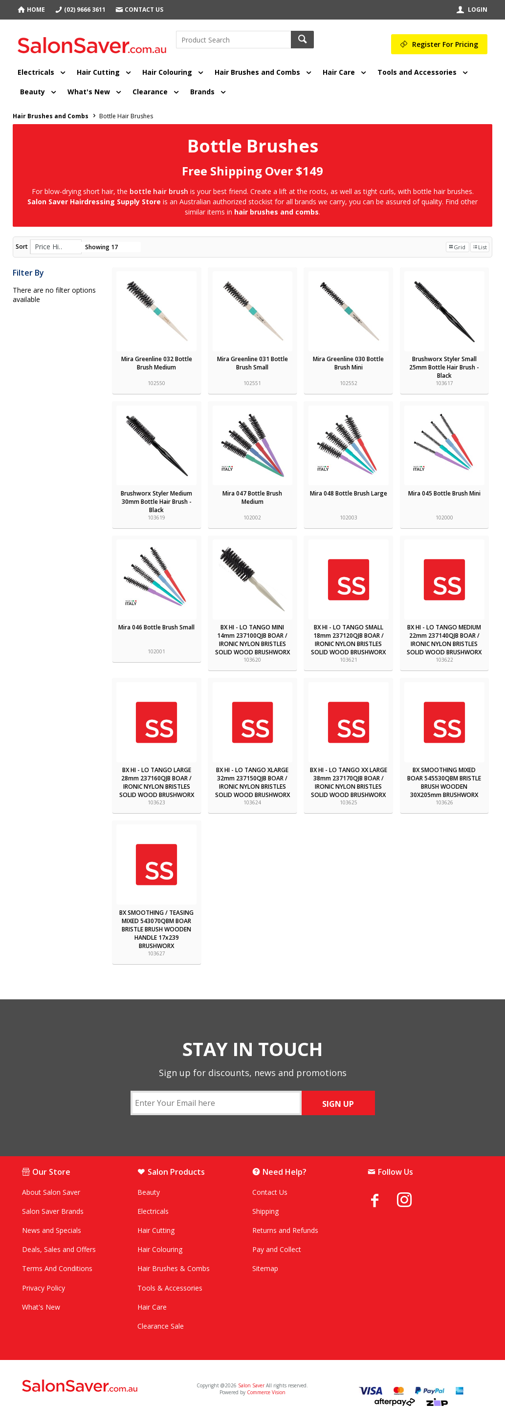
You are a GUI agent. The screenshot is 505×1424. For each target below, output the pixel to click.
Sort (22, 246)
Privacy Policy (43, 1288)
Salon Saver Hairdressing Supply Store (94, 201)
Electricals (36, 72)
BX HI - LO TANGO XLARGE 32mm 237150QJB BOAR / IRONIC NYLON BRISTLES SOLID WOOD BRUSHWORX (252, 782)
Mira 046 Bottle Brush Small (156, 627)
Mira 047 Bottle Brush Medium (252, 497)
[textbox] (233, 39)
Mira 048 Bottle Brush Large (348, 493)
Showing (101, 247)
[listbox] (56, 246)
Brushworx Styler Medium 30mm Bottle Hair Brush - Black (156, 501)
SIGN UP (338, 1104)
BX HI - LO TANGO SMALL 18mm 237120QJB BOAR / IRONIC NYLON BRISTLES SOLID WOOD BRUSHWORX (348, 639)
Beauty (32, 91)
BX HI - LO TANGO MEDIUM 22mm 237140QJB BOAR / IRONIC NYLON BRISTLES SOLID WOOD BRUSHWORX (444, 639)
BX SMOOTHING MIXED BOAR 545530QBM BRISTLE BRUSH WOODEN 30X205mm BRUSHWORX (444, 782)
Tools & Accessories (169, 1288)
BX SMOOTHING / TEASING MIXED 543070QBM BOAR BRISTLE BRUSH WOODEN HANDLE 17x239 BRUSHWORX (156, 929)
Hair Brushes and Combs (257, 72)
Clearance (150, 91)
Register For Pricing (445, 44)
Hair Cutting (98, 72)
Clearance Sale (160, 1326)
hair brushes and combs (276, 211)
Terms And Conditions (57, 1268)
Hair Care (339, 72)
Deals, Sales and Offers (59, 1249)
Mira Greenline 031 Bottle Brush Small (252, 363)
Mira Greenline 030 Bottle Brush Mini (348, 363)
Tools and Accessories (417, 72)
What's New (88, 91)
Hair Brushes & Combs (173, 1268)
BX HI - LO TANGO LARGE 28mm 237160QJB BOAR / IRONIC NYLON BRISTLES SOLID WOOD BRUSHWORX (156, 782)
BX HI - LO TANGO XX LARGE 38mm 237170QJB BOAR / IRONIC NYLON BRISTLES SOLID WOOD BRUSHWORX (348, 782)
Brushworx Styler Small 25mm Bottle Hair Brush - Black (444, 367)
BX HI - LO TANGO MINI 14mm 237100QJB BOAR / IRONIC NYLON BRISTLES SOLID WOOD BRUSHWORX (252, 639)
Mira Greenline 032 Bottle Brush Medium (156, 363)
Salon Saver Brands (53, 1211)
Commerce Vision (266, 1392)
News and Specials (51, 1230)
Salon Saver (251, 1385)
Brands (202, 91)
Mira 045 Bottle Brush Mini (444, 493)
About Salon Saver (51, 1192)
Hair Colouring (167, 72)
